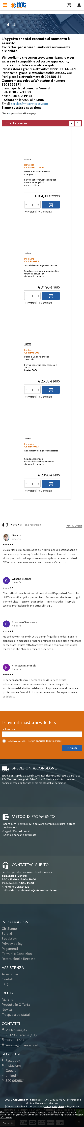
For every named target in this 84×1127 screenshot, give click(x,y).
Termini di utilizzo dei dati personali (45, 740)
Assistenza (10, 974)
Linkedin (10, 1075)
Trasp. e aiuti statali (16, 1014)
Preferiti (30, 211)
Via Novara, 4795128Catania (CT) (19, 1032)
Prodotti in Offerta (16, 1004)
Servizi (7, 933)
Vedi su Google (74, 525)
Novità (7, 1009)
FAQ (5, 984)
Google (9, 1070)
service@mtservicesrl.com (29, 103)
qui (9, 113)
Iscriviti (72, 748)
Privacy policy (12, 943)
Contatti (8, 979)
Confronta (45, 211)
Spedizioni (9, 938)
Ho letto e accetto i (15, 741)
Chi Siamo (9, 928)
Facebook (11, 1060)
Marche (7, 999)
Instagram (11, 1065)
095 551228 (22, 886)
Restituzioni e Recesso (19, 959)
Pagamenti (10, 948)
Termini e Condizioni (17, 954)
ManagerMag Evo (48, 1103)
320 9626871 (13, 1080)
